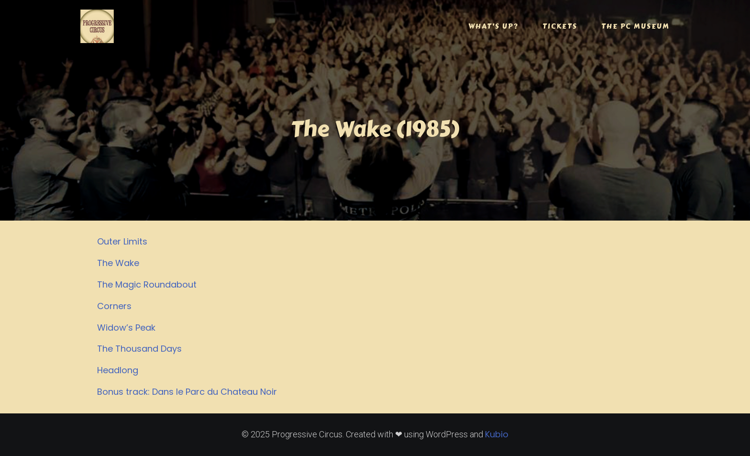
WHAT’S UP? (493, 26)
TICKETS (559, 26)
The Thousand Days (139, 349)
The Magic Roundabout (147, 284)
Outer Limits (122, 241)
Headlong (117, 370)
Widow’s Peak (126, 328)
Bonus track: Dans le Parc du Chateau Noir (187, 392)
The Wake (118, 263)
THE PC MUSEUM (635, 26)
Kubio (496, 434)
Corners (114, 306)
